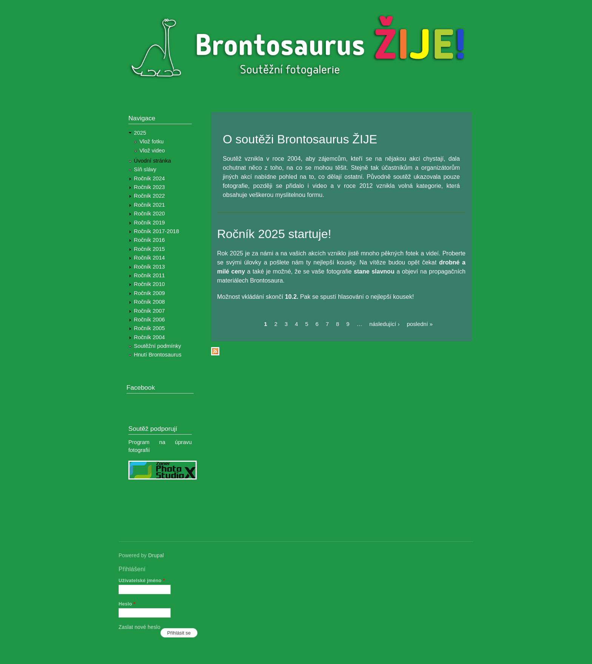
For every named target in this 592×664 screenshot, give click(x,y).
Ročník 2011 (149, 275)
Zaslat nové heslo (139, 627)
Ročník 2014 (149, 258)
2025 (140, 133)
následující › (384, 324)
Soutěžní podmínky (157, 346)
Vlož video (152, 151)
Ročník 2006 (149, 320)
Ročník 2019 (149, 223)
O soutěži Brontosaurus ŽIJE (300, 139)
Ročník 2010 (149, 284)
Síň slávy (145, 169)
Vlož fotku (151, 141)
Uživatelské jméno (142, 580)
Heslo (127, 604)
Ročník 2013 (149, 267)
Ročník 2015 (149, 249)
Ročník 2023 (149, 187)
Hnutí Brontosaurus (158, 355)
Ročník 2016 (149, 240)
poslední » (420, 324)
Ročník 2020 (149, 214)
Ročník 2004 (149, 337)
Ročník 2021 (149, 205)
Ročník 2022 (149, 196)
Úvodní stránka (152, 161)
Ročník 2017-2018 (156, 231)
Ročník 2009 (149, 293)
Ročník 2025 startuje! (274, 234)
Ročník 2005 (149, 328)
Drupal (156, 555)
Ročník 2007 (149, 311)
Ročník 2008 (149, 302)
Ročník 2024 (149, 178)
